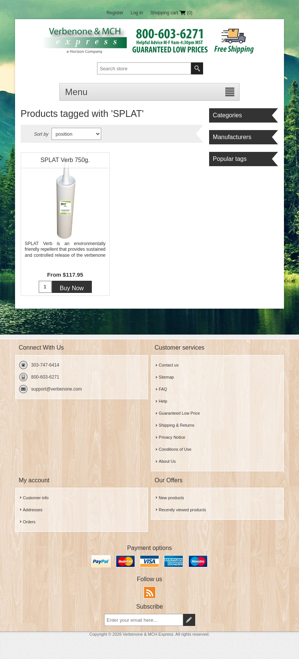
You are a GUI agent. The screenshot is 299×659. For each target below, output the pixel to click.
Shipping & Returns (176, 425)
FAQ (163, 389)
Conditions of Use (175, 449)
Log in (137, 12)
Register (114, 12)
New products (171, 497)
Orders (29, 522)
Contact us (169, 365)
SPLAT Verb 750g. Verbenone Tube (65, 162)
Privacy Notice (172, 437)
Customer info (36, 497)
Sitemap (166, 377)
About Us (167, 461)
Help (163, 401)
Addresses (32, 510)
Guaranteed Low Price (179, 413)
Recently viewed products (182, 510)
